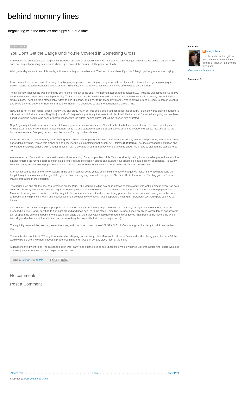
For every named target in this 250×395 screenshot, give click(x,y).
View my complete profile (201, 70)
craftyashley (213, 51)
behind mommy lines (43, 16)
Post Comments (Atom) (36, 378)
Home (95, 373)
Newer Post (17, 373)
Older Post (173, 373)
